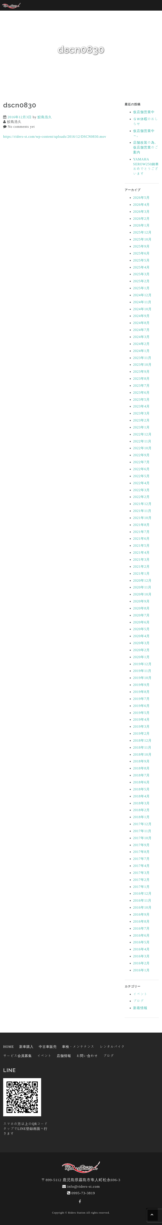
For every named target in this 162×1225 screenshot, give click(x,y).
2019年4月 (141, 719)
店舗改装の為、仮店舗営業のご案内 (145, 147)
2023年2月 (141, 420)
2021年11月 (142, 510)
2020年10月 (142, 594)
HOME (8, 1046)
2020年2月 (141, 650)
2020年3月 (141, 643)
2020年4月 (141, 636)
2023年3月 (141, 413)
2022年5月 (141, 476)
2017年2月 (141, 879)
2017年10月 (142, 838)
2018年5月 (141, 789)
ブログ (138, 1001)
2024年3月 (141, 336)
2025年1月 (141, 288)
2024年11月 (142, 302)
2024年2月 (141, 343)
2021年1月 (141, 573)
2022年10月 (142, 448)
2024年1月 (141, 350)
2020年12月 (142, 580)
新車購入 (26, 1046)
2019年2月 (141, 733)
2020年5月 (141, 629)
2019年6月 (141, 705)
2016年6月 (141, 935)
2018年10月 (142, 754)
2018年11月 (142, 747)
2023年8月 (141, 378)
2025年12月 (142, 232)
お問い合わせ (87, 1055)
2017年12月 (142, 824)
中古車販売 (48, 1046)
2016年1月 (141, 970)
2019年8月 (141, 691)
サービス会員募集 (17, 1055)
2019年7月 (141, 698)
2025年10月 (142, 239)
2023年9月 (141, 371)
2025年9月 (141, 246)
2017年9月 (141, 845)
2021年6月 (141, 538)
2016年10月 (142, 907)
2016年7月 (141, 928)
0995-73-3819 (83, 1193)
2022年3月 (141, 490)
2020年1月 (141, 657)
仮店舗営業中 (144, 112)
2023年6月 (141, 392)
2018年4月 (141, 796)
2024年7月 (141, 329)
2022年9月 (141, 455)
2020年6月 (141, 622)
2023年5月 (141, 399)
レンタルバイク (112, 1046)
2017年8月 (141, 851)
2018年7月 (141, 775)
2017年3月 (141, 872)
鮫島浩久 (45, 117)
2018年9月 (141, 761)
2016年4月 (141, 949)
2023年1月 (141, 427)
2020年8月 (141, 608)
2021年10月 (142, 517)
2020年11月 (142, 587)
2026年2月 (141, 218)
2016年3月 (141, 956)
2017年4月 (141, 865)
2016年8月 (141, 921)
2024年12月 (142, 295)
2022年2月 (141, 496)
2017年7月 (141, 858)
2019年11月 (142, 670)
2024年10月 (142, 309)
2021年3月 (141, 559)
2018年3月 (141, 803)
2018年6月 (141, 782)
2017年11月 (142, 831)
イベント (140, 994)
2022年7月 (141, 462)
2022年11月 (142, 441)
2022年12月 (142, 434)
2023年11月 (142, 357)
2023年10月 (142, 364)
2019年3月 (141, 726)
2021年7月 (141, 531)
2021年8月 (141, 524)
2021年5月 (141, 545)
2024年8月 (141, 322)
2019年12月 (142, 664)
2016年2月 (141, 963)
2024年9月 (141, 315)
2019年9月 (141, 684)
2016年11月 (142, 900)
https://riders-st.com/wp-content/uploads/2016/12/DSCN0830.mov (54, 136)
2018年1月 (141, 817)
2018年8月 (141, 768)
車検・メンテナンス (78, 1046)
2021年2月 (141, 566)
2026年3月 (141, 211)
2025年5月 (141, 260)
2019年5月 (141, 712)
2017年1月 (141, 886)
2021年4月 (141, 552)
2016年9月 (141, 914)
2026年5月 (141, 197)
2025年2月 (141, 281)
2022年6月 (141, 469)
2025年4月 (141, 267)
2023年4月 (141, 406)
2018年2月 (141, 810)
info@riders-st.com (83, 1186)
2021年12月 (142, 503)
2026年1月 (141, 225)
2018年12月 (142, 740)
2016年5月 (141, 942)
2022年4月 (141, 483)
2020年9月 (141, 601)
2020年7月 (141, 615)
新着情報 (140, 1007)
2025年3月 (141, 274)
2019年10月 (142, 677)
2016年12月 (142, 893)
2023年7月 (141, 385)
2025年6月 (141, 253)
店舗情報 (64, 1055)
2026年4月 (141, 204)
